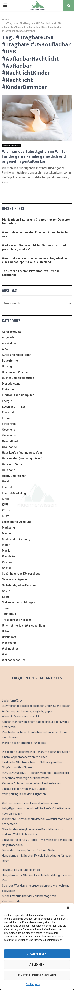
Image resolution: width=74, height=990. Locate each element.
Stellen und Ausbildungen (18, 602)
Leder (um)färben (13, 700)
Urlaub (6, 631)
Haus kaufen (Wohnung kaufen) (22, 452)
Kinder (6, 498)
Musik (6, 550)
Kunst (5, 516)
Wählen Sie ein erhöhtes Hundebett (24, 742)
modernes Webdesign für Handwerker (25, 778)
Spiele (6, 591)
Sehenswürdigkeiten (15, 579)
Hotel (5, 481)
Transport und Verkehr (16, 619)
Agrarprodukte (11, 331)
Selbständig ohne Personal (19, 585)
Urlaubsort (9, 637)
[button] (68, 907)
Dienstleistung (11, 383)
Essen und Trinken (14, 406)
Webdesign (9, 642)
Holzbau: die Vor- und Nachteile (21, 869)
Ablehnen (37, 964)
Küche (6, 510)
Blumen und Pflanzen (15, 372)
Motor (6, 544)
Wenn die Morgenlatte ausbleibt (21, 716)
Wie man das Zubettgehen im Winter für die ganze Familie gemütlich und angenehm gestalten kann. (34, 156)
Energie (7, 401)
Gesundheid (10, 441)
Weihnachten (10, 648)
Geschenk (8, 429)
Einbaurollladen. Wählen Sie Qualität (24, 788)
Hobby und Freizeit (14, 475)
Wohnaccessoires (11, 146)
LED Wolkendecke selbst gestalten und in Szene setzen (36, 705)
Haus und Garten (12, 464)
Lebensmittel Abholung (17, 521)
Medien (7, 533)
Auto (5, 349)
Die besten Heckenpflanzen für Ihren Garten (29, 850)
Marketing (8, 527)
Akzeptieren (37, 953)
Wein (5, 654)
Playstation (9, 556)
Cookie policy (33, 984)
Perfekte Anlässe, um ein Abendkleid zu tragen (31, 783)
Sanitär (6, 567)
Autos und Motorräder (16, 354)
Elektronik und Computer (18, 395)
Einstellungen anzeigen (37, 975)
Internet (7, 487)
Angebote (8, 337)
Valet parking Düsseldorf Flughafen (24, 794)
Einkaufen (8, 389)
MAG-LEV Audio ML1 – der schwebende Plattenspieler (35, 772)
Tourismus (9, 613)
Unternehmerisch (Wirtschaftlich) (23, 625)
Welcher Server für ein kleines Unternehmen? (30, 803)
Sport (5, 596)
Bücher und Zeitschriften (18, 377)
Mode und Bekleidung (16, 539)
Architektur (9, 343)
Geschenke (9, 435)
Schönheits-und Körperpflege (21, 573)
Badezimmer (10, 360)
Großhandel (10, 447)
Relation (7, 562)
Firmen (6, 418)
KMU (5, 504)
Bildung (7, 366)
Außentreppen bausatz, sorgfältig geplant (28, 711)
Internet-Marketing (14, 493)
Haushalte (8, 470)
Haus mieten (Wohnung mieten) (22, 458)
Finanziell (8, 412)
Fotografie (9, 423)
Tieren (6, 608)
